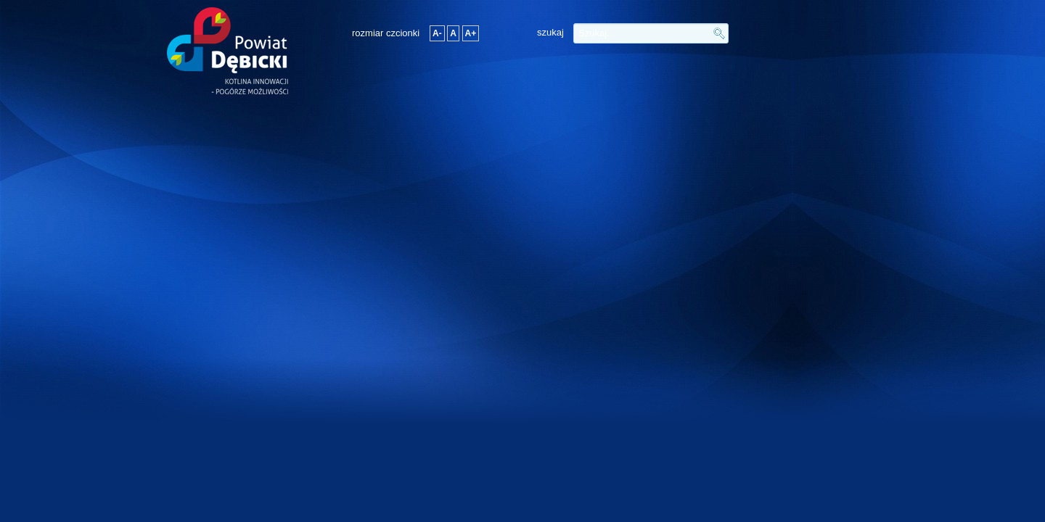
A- (437, 33)
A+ (471, 33)
